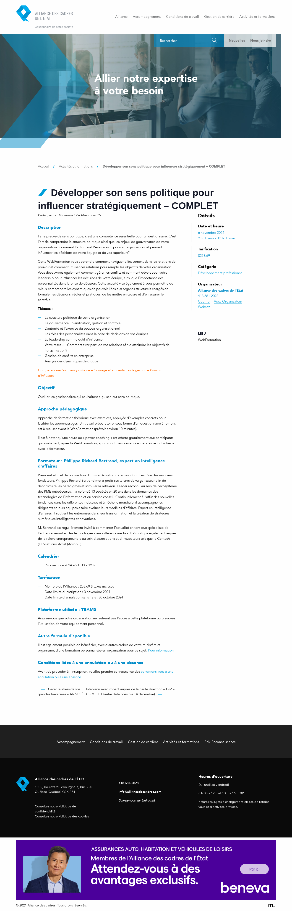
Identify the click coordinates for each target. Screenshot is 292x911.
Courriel (204, 301)
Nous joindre (260, 40)
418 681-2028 (129, 783)
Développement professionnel (220, 273)
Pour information (161, 650)
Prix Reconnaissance (220, 741)
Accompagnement (147, 16)
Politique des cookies (74, 816)
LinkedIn (148, 800)
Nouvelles (237, 40)
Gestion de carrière (219, 16)
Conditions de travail (182, 16)
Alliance (121, 16)
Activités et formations (257, 16)
